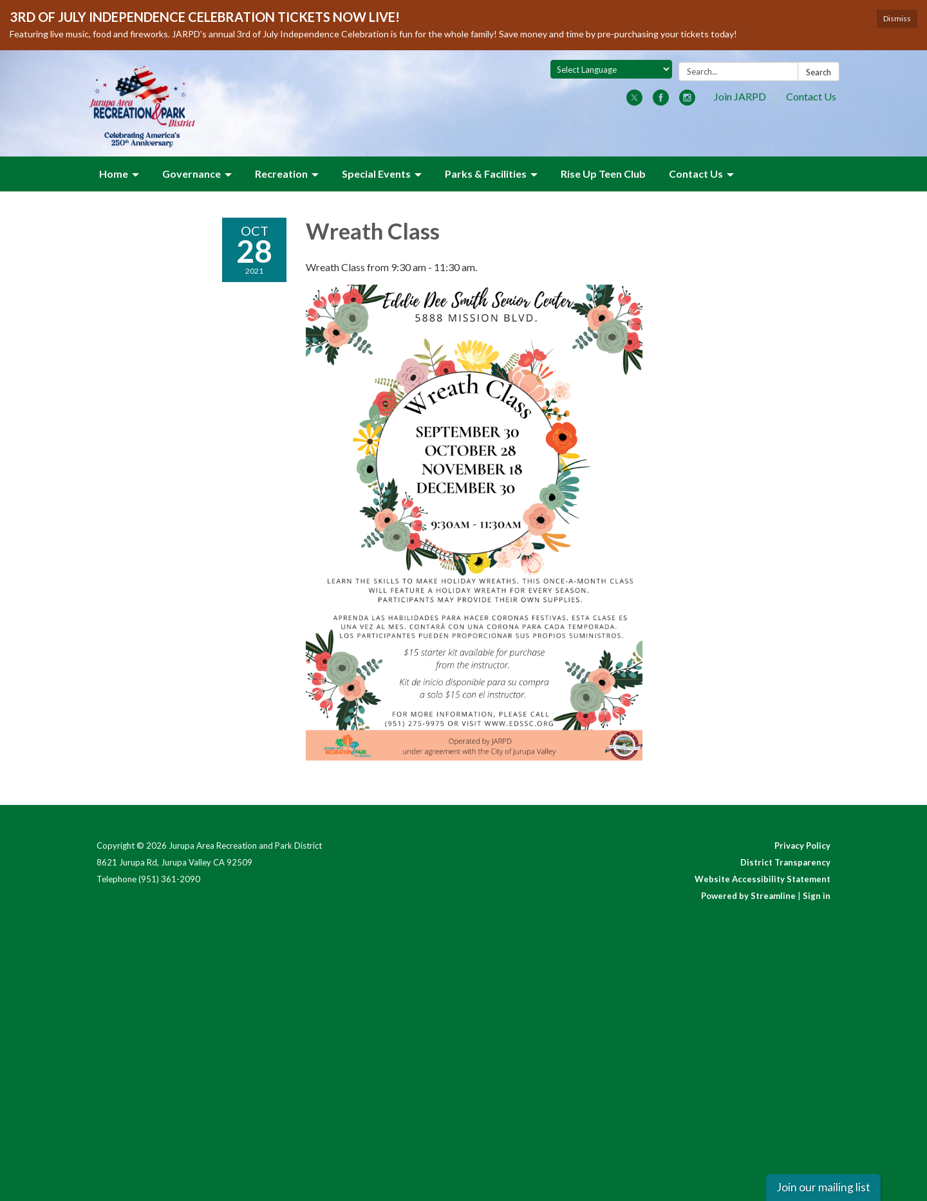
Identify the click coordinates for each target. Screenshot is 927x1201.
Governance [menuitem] (191, 173)
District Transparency (785, 862)
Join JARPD (740, 96)
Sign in (816, 896)
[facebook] (661, 101)
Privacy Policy (802, 845)
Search (818, 72)
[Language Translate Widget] (611, 69)
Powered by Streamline (748, 896)
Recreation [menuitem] (281, 173)
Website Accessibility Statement (762, 879)
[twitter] (634, 101)
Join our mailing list (823, 1187)
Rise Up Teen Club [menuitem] (603, 173)
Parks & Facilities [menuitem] (486, 173)
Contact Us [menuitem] (696, 173)
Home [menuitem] (113, 173)
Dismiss (897, 18)
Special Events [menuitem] (376, 173)
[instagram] (687, 101)
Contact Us (811, 96)
